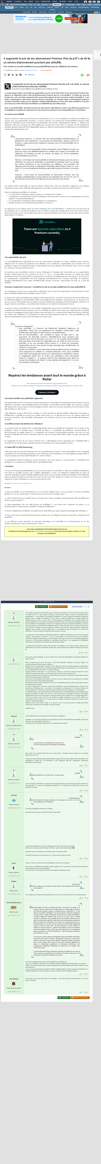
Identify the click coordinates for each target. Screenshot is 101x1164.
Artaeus (14, 716)
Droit (70, 1)
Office (83, 4)
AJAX (16, 7)
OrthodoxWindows (14, 902)
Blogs (31, 1)
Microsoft (44, 4)
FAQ (25, 1)
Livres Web (60, 12)
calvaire (14, 795)
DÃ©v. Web (57, 4)
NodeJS (57, 7)
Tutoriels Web (43, 12)
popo (14, 863)
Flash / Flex (42, 7)
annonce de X (16, 483)
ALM (38, 4)
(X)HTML (52, 9)
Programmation (70, 4)
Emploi (54, 1)
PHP (62, 7)
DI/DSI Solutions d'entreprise (18, 4)
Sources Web (52, 12)
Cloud (30, 4)
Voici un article (29, 969)
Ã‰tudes (62, 1)
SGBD (78, 4)
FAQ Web (34, 12)
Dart (35, 7)
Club (76, 1)
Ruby (66, 7)
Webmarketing (95, 7)
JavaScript (50, 7)
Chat (37, 1)
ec (14, 613)
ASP (27, 7)
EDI (63, 4)
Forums (9, 1)
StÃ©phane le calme (31, 70)
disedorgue (13, 979)
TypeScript (73, 7)
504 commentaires (46, 70)
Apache (22, 7)
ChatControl (28, 963)
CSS (31, 7)
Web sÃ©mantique (83, 7)
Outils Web (68, 12)
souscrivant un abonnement (44, 531)
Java (50, 4)
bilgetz (13, 881)
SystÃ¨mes (97, 4)
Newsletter (45, 1)
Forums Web (26, 12)
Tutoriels (18, 1)
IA (34, 4)
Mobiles (89, 4)
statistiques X (27, 483)
